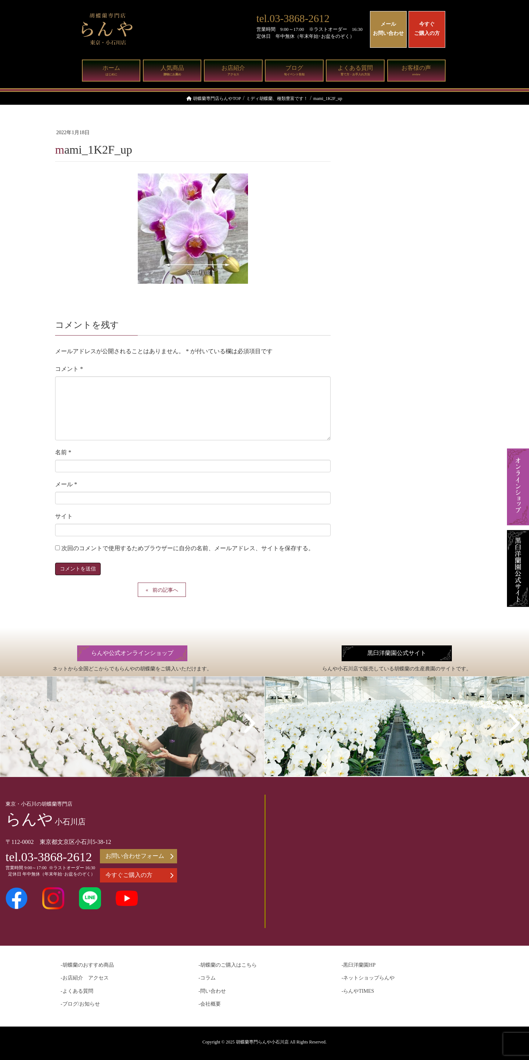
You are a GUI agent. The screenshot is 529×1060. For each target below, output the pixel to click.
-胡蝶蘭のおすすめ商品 (87, 965)
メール (66, 484)
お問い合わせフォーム (139, 856)
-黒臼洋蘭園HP (359, 965)
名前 (63, 452)
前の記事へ (165, 590)
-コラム (207, 978)
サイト (64, 516)
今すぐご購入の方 (427, 28)
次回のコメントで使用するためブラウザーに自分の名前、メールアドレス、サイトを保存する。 (187, 548)
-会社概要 (209, 1004)
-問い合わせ (212, 991)
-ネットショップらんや (368, 978)
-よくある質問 (77, 991)
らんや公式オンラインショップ (132, 653)
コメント (69, 369)
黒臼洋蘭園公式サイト (397, 653)
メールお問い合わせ (388, 28)
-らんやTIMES (358, 991)
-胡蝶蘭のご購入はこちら (227, 965)
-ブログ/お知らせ (80, 1004)
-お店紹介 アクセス (85, 978)
